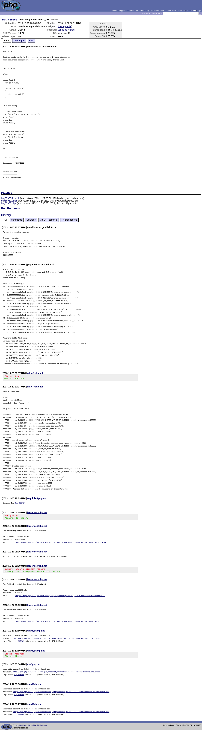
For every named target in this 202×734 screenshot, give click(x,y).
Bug (4, 19)
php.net (115, 10)
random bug (191, 10)
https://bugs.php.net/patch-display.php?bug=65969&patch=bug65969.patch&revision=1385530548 (60, 544)
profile (68, 26)
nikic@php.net (35, 373)
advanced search (157, 10)
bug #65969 (19, 644)
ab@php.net (33, 668)
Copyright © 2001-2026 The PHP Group (29, 729)
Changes (31, 220)
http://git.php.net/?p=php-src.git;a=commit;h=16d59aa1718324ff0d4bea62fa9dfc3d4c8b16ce (56, 641)
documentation (132, 10)
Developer (19, 40)
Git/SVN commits (48, 220)
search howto (171, 10)
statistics (181, 10)
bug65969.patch (9, 200)
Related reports (69, 220)
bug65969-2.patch (10, 198)
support (122, 10)
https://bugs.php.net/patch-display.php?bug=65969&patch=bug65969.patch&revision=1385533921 (60, 624)
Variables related (66, 29)
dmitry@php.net (36, 633)
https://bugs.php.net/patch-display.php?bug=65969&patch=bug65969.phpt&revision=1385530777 (60, 598)
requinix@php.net (37, 499)
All (5, 220)
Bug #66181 (20, 504)
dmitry (61, 26)
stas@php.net (34, 688)
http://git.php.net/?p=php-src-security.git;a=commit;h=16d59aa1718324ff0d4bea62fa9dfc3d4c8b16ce (61, 695)
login (199, 10)
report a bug (144, 10)
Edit (31, 40)
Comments (16, 220)
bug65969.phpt (8, 203)
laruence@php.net (37, 513)
